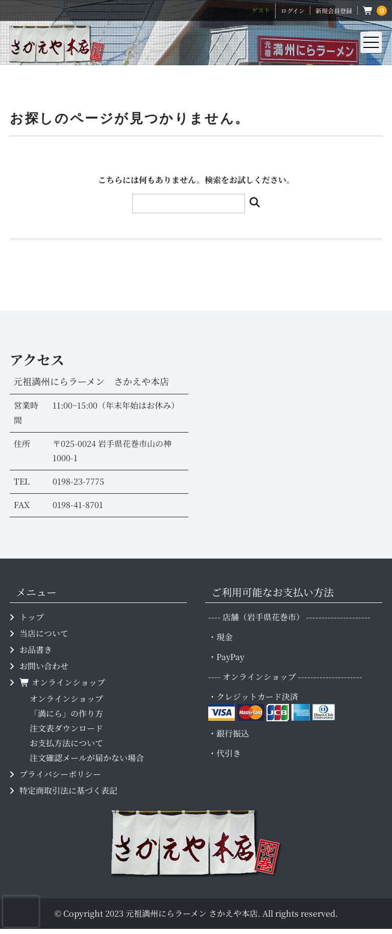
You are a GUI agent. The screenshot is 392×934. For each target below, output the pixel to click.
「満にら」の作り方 (66, 713)
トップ (31, 617)
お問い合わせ (43, 666)
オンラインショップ (62, 682)
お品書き (35, 649)
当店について (43, 633)
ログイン (293, 10)
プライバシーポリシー (60, 774)
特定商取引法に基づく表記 (68, 790)
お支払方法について (66, 743)
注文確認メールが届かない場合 (87, 758)
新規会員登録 (333, 10)
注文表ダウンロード (66, 728)
